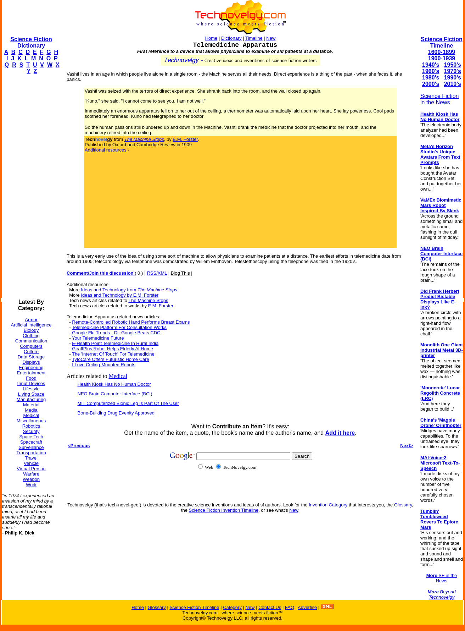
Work (31, 484)
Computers (31, 346)
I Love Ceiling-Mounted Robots (103, 364)
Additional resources (106, 150)
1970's (452, 71)
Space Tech (31, 436)
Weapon (31, 479)
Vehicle (31, 463)
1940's (430, 65)
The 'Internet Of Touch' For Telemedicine (113, 354)
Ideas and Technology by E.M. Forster (119, 295)
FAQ (289, 607)
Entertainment (31, 372)
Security (31, 431)
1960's (430, 71)
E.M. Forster (185, 139)
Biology (31, 330)
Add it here (340, 433)
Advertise (307, 607)
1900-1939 (441, 58)
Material (31, 404)
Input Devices (31, 383)
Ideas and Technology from (129, 289)
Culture (31, 351)
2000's (430, 84)
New (270, 38)
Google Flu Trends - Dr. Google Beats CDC (116, 332)
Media (31, 410)
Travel (31, 458)
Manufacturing (31, 399)
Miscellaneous (31, 420)
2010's (452, 84)
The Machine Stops (148, 300)
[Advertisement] (30, 186)
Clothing (31, 335)
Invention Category (328, 504)
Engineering (31, 367)
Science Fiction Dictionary (31, 42)
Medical (31, 415)
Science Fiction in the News (439, 99)
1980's (430, 78)
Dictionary (231, 38)
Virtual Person (31, 468)
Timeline (254, 38)
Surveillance (31, 447)
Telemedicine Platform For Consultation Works (119, 327)
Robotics (31, 426)
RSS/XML (157, 273)
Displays (31, 362)
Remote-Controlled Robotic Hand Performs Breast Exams (131, 322)
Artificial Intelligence (31, 325)
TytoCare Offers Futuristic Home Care (110, 359)
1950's (452, 65)
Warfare (31, 474)
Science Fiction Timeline (441, 42)
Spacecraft (31, 442)
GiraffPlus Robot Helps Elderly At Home (112, 348)
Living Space (31, 394)
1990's (452, 78)
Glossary (403, 504)
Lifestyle (31, 388)
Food (31, 378)
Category (232, 607)
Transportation (31, 452)
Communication (31, 341)
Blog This (180, 273)
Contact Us (269, 607)
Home (211, 38)
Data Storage (31, 357)
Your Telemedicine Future (98, 338)
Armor (31, 319)
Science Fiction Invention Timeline (224, 510)
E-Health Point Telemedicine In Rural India (115, 343)
